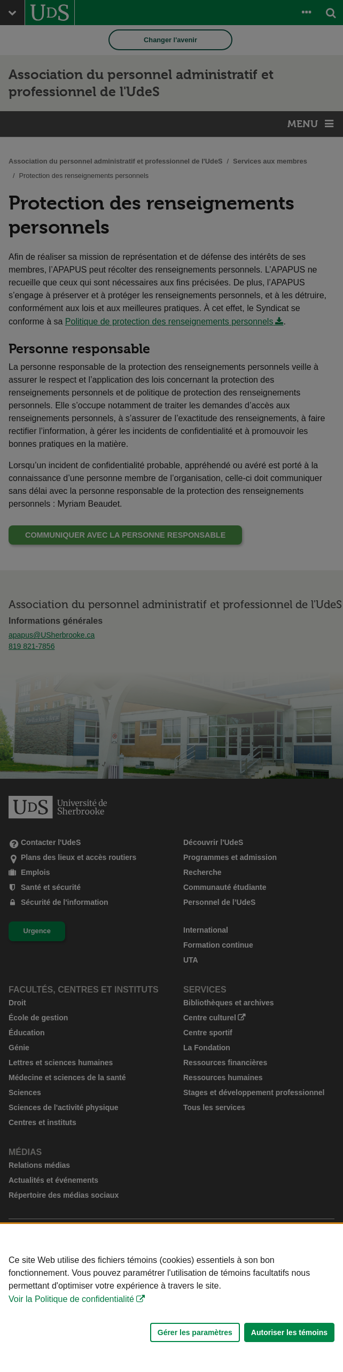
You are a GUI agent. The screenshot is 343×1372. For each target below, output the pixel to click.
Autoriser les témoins (289, 1332)
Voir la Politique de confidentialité (71, 1299)
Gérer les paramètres (195, 1332)
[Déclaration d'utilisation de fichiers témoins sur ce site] (171, 1298)
